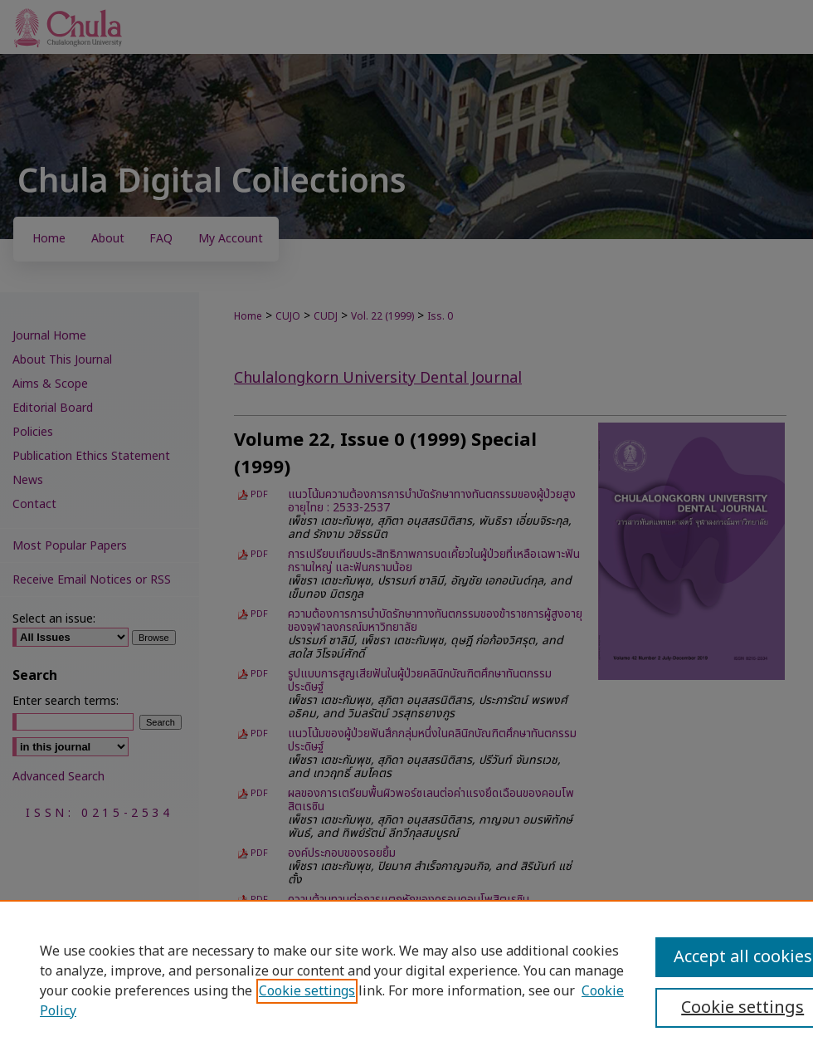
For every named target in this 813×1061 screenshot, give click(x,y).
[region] (406, 980)
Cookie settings (307, 991)
